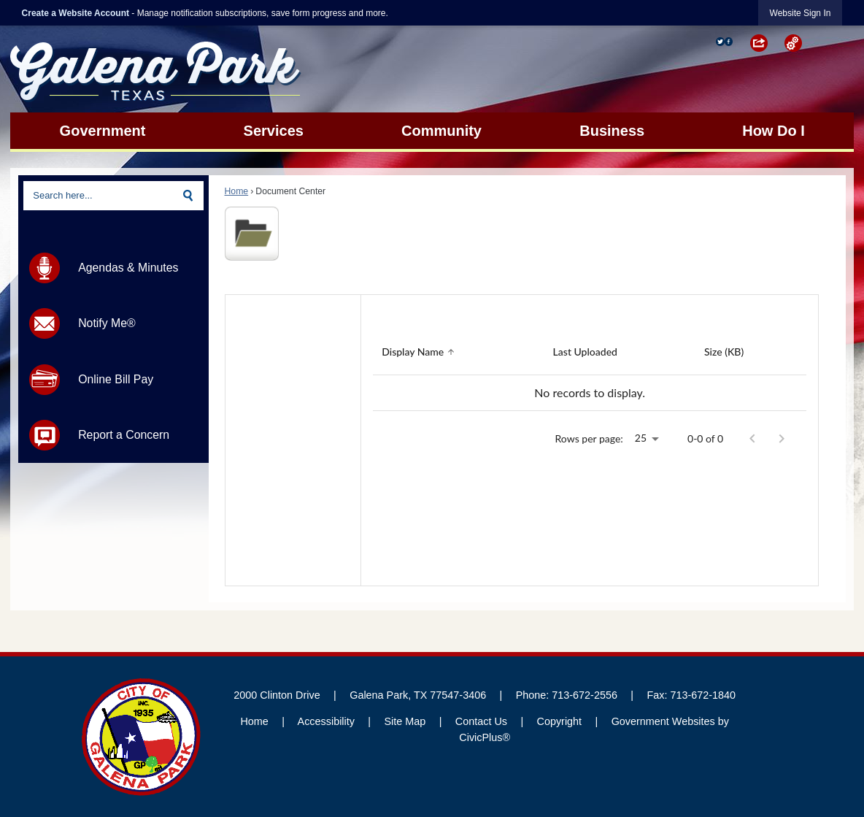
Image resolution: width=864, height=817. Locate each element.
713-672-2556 (584, 695)
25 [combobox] (641, 437)
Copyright (559, 721)
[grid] (589, 370)
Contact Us (481, 721)
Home (237, 191)
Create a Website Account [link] (75, 13)
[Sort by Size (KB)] (723, 352)
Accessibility (326, 721)
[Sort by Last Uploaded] (585, 352)
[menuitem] (102, 130)
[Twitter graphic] (720, 42)
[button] (767, 43)
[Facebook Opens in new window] (729, 42)
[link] (800, 13)
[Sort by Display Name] (420, 352)
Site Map (404, 721)
